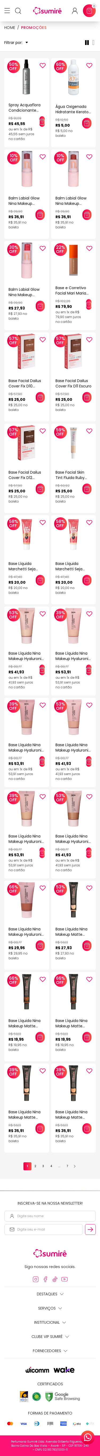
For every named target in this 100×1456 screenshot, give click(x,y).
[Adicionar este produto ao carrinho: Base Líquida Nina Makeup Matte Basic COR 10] (40, 1037)
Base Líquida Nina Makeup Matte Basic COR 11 (71, 1026)
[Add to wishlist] (42, 65)
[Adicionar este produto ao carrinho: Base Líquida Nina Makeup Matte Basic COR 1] (86, 945)
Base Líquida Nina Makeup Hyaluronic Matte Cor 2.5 (73, 750)
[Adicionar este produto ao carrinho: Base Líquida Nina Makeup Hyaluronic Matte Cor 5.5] (88, 852)
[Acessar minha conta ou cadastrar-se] (77, 11)
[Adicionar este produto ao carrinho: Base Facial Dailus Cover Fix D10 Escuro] (40, 397)
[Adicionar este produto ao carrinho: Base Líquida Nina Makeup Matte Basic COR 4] (86, 1128)
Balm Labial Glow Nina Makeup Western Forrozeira (72, 203)
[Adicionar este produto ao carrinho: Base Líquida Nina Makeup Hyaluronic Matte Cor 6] (40, 945)
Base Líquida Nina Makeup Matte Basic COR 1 (71, 934)
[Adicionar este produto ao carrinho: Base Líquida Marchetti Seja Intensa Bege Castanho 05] (40, 580)
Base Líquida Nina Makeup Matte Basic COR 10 (25, 1026)
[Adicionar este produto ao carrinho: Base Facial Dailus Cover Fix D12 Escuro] (40, 489)
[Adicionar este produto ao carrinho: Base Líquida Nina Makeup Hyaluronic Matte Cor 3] (42, 852)
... (59, 1166)
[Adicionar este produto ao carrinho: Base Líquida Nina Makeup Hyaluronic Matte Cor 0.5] (42, 670)
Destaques (50, 1294)
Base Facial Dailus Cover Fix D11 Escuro (73, 383)
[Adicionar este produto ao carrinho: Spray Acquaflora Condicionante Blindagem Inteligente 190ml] (42, 121)
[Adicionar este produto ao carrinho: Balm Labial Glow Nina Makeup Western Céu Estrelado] (40, 214)
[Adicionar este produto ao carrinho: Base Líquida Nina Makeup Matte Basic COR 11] (86, 1037)
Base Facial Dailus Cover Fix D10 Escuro (25, 386)
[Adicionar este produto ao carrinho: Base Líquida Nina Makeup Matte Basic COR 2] (40, 1128)
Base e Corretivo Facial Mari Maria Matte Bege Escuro (72, 293)
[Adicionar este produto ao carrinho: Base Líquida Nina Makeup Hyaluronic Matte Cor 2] (42, 761)
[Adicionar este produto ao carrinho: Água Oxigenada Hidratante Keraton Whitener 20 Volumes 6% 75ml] (86, 123)
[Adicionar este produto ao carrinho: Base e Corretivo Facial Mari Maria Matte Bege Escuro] (88, 304)
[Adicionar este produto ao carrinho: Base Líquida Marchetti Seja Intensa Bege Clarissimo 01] (86, 580)
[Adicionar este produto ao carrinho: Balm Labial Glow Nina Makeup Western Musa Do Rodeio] (40, 306)
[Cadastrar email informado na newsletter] (90, 1229)
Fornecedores (50, 1350)
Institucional (50, 1322)
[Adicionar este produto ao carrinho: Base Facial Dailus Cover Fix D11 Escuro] (86, 397)
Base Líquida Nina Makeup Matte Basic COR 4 (71, 1117)
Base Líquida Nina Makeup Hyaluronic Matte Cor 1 (73, 659)
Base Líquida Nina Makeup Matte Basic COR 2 (25, 1117)
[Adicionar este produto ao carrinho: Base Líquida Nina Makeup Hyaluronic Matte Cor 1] (88, 670)
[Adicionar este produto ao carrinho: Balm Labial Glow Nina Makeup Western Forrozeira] (86, 214)
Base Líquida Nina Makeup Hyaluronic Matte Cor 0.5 (26, 659)
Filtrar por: (16, 43)
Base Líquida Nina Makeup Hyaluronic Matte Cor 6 (26, 934)
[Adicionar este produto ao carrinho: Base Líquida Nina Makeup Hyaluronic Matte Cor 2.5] (88, 761)
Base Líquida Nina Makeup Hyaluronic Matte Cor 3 (26, 841)
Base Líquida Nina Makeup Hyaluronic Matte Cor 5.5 (73, 841)
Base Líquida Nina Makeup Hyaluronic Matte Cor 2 (26, 750)
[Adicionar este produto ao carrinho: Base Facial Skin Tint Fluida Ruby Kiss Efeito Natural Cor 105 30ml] (86, 489)
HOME (9, 27)
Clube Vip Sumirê (50, 1336)
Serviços (50, 1308)
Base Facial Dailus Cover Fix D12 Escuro (25, 478)
